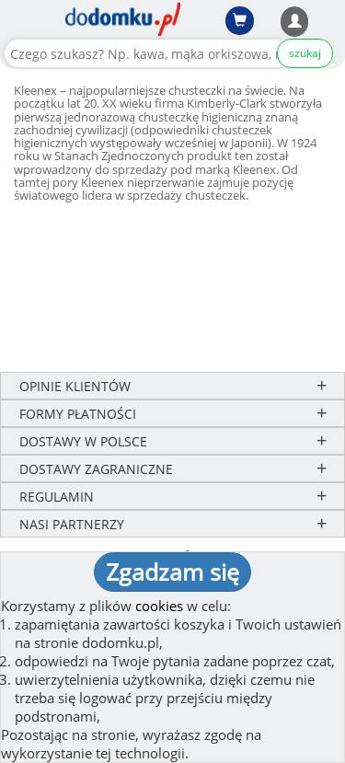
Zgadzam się (172, 571)
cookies (159, 605)
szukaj (305, 53)
